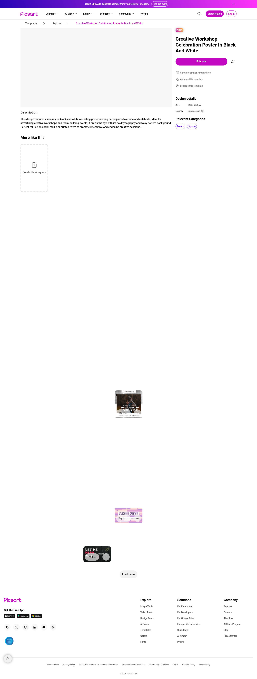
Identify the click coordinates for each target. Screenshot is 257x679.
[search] (199, 14)
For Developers (185, 612)
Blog (226, 630)
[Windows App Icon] (36, 617)
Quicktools (182, 630)
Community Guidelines (159, 665)
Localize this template (191, 86)
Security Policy (188, 665)
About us (228, 618)
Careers (228, 612)
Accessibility (204, 665)
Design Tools (147, 618)
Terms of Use (53, 665)
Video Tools (146, 612)
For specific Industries (188, 624)
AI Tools (144, 624)
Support (228, 606)
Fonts (143, 642)
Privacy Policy (69, 665)
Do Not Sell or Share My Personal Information (98, 665)
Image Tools (146, 606)
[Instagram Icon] (25, 627)
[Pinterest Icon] (53, 627)
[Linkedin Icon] (34, 627)
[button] (52, 13)
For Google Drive (185, 618)
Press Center (230, 636)
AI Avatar (182, 636)
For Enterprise (184, 606)
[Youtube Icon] (44, 627)
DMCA (175, 665)
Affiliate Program (232, 624)
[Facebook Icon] (7, 627)
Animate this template (191, 79)
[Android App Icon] (23, 617)
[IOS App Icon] (9, 617)
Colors (143, 636)
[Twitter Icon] (16, 627)
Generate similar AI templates (195, 72)
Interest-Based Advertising (133, 665)
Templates (145, 630)
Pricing (181, 642)
